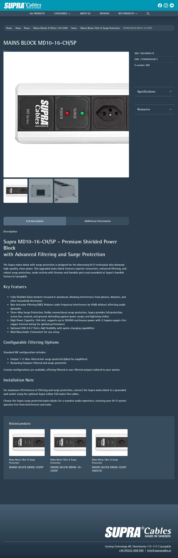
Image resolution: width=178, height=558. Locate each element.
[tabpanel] (66, 318)
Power (27, 28)
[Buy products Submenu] (137, 13)
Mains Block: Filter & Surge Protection (100, 28)
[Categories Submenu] (70, 13)
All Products (37, 13)
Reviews (104, 13)
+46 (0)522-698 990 (131, 550)
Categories (60, 13)
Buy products (126, 13)
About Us (85, 13)
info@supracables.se (159, 550)
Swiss (74, 28)
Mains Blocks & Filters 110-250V (50, 28)
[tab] (34, 221)
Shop (18, 28)
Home (9, 28)
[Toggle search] (148, 13)
